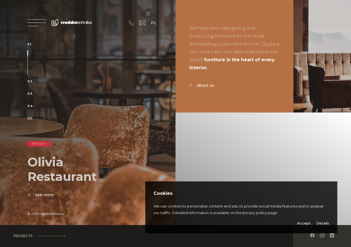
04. (30, 106)
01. (30, 44)
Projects (39, 236)
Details (322, 223)
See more (40, 194)
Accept (304, 223)
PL (153, 23)
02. (30, 81)
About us (201, 85)
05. (30, 118)
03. (30, 93)
